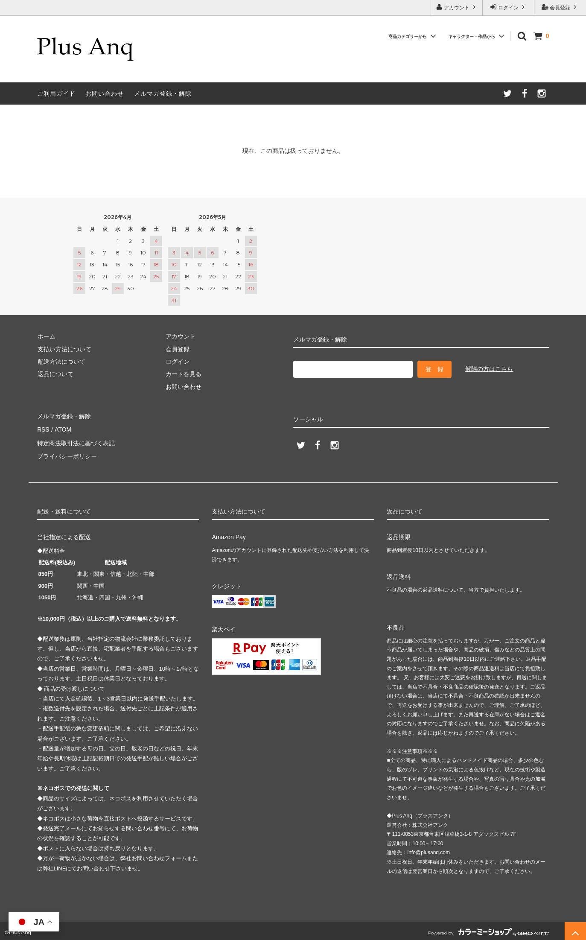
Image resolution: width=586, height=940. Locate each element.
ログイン (508, 7)
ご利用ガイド (56, 93)
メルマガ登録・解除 (163, 93)
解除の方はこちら (489, 368)
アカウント (457, 7)
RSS (43, 429)
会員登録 (560, 7)
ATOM (62, 429)
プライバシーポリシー (67, 454)
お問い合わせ (104, 93)
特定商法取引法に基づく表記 (76, 441)
